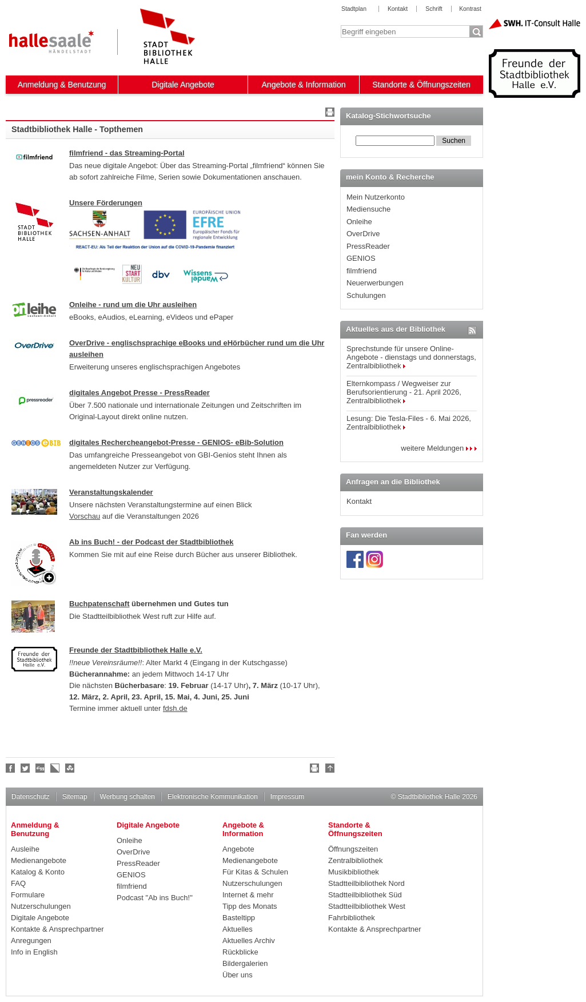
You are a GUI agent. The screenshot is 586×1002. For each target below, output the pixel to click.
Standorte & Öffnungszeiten (421, 84)
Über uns (237, 975)
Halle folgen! (26, 768)
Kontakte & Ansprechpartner (57, 929)
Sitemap (74, 797)
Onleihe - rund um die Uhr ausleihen (133, 304)
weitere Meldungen (439, 448)
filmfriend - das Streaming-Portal (127, 153)
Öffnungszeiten (353, 849)
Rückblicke (240, 952)
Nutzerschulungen (41, 906)
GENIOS (361, 258)
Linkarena (55, 768)
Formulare (28, 894)
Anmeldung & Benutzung (62, 84)
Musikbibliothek (353, 872)
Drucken (328, 114)
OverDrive (363, 233)
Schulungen (366, 295)
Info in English (34, 952)
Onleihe (359, 221)
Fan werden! (11, 768)
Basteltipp (238, 917)
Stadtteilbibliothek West (366, 906)
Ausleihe (25, 849)
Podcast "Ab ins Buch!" (155, 897)
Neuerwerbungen (375, 283)
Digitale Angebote (183, 84)
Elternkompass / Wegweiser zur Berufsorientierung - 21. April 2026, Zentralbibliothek (403, 392)
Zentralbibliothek (355, 860)
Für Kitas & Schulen (255, 872)
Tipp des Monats (249, 906)
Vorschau (84, 516)
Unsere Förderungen (105, 202)
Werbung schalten (127, 797)
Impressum (287, 797)
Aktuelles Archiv (248, 940)
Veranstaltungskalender (111, 492)
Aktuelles (237, 929)
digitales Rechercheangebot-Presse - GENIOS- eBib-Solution (176, 442)
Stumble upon (70, 768)
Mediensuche (368, 209)
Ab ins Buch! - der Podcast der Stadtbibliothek (151, 542)
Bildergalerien (245, 963)
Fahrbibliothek (351, 917)
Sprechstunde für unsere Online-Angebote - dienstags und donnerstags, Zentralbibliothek (411, 357)
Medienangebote (38, 860)
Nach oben (328, 770)
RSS (472, 330)
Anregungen (31, 940)
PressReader (368, 246)
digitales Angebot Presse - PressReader (139, 392)
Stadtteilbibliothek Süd (365, 894)
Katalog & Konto (38, 872)
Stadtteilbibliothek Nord (366, 883)
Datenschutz (30, 797)
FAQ (18, 883)
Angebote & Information (304, 84)
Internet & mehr (248, 894)
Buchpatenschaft (99, 603)
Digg (40, 768)
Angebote (238, 849)
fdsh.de (175, 708)
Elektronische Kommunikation (213, 797)
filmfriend (361, 271)
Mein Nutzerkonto (375, 197)
